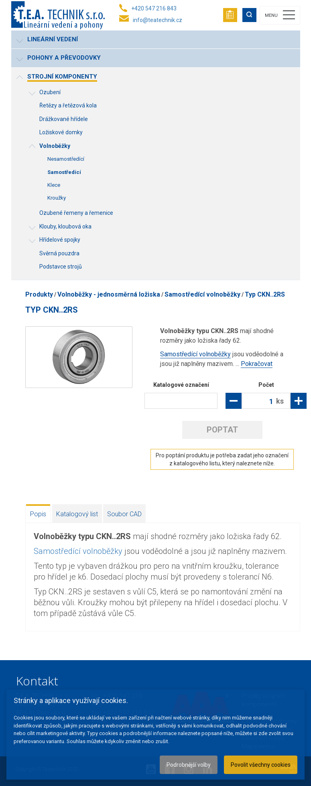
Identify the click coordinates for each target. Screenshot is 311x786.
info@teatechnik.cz (157, 20)
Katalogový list (77, 514)
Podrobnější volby (189, 765)
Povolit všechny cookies (261, 765)
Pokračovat (256, 364)
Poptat (222, 429)
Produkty (39, 294)
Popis (38, 514)
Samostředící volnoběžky (202, 294)
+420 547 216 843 (154, 8)
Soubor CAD (124, 514)
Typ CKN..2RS (265, 294)
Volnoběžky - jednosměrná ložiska (108, 294)
